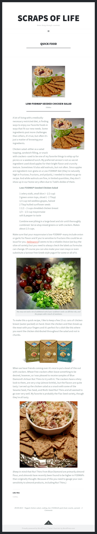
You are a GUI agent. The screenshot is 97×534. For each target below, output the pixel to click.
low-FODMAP (53, 508)
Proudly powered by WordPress (34, 528)
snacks (70, 508)
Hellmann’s (32, 241)
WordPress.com (69, 528)
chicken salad (35, 508)
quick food (63, 508)
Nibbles (48, 107)
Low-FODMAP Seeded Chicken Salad (48, 103)
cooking (44, 508)
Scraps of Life (49, 18)
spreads (77, 508)
